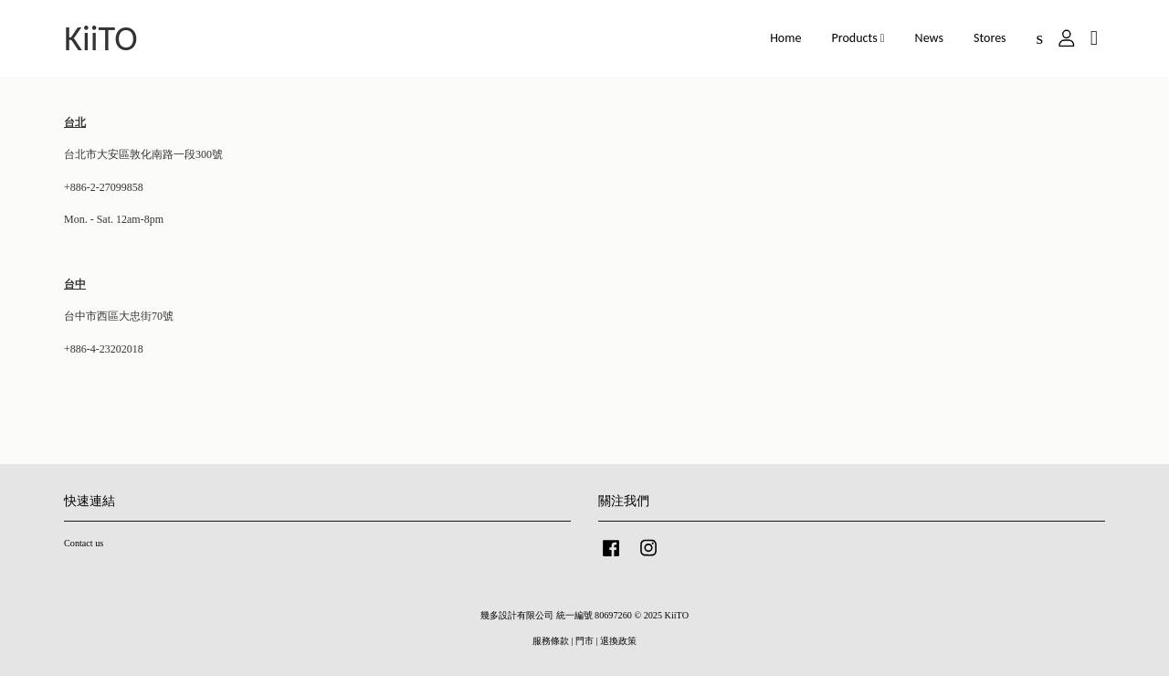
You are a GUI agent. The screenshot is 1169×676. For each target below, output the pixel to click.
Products (858, 38)
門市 (584, 641)
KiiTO (101, 38)
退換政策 (618, 641)
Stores (990, 38)
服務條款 (550, 641)
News (929, 38)
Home (785, 38)
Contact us (83, 543)
